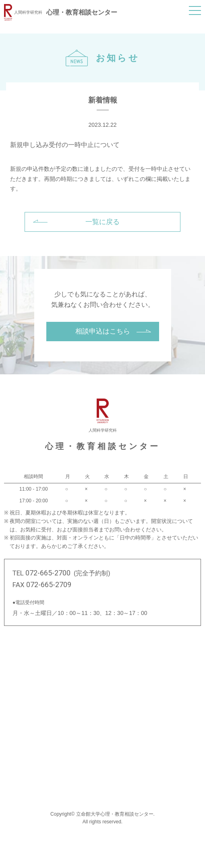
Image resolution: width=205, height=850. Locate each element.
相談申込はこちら (102, 331)
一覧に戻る (102, 222)
